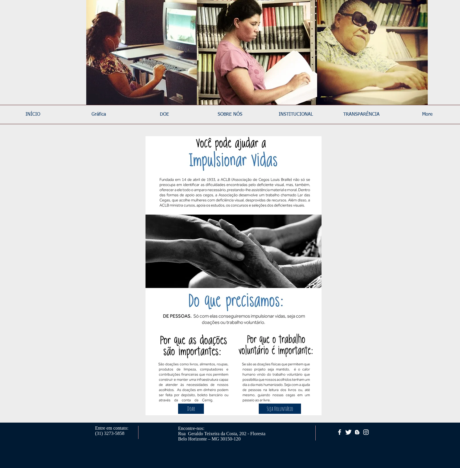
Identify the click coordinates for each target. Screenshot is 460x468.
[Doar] (191, 409)
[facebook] (339, 432)
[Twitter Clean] (348, 432)
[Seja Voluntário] (280, 409)
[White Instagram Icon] (366, 432)
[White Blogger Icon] (357, 432)
